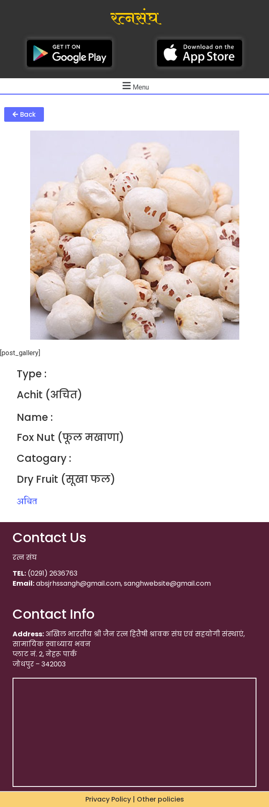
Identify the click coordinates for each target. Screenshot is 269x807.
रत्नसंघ (134, 18)
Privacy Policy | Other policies (134, 799)
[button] (24, 114)
